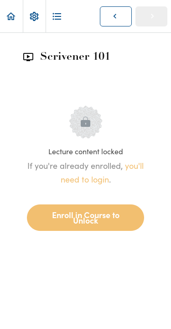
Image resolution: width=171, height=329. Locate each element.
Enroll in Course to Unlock (85, 217)
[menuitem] (34, 16)
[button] (11, 16)
